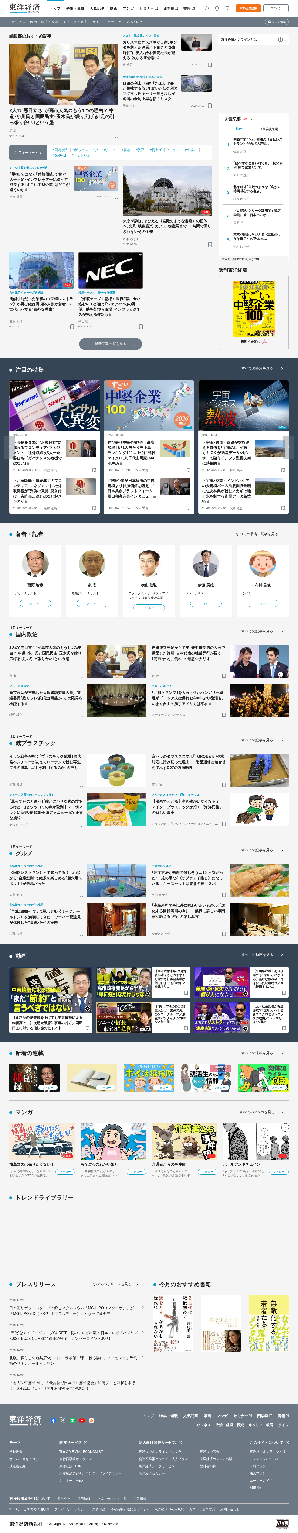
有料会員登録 (248, 8)
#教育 (140, 150)
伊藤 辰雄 (206, 585)
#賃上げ (156, 150)
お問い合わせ (230, 1509)
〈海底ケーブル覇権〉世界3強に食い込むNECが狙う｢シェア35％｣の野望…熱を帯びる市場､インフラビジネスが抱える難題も (109, 307)
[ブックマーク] (116, 136)
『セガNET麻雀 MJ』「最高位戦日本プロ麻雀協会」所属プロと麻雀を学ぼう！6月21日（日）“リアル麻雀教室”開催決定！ (72, 1385)
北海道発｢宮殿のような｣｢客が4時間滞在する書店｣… (256, 189)
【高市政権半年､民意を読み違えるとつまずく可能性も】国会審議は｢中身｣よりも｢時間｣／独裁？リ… (171, 979)
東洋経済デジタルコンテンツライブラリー (90, 1473)
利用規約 (256, 1488)
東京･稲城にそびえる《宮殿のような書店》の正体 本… (257, 237)
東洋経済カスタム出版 (216, 1459)
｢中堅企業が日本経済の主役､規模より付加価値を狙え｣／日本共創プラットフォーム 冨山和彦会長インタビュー (132, 488)
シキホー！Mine (71, 1480)
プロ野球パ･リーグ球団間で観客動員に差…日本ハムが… (257, 213)
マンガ (128, 8)
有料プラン (258, 1466)
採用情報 (83, 1499)
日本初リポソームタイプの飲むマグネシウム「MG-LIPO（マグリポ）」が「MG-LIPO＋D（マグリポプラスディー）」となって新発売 (71, 1311)
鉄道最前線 (17, 1466)
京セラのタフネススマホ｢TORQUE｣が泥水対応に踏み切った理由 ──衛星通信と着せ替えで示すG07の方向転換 (189, 762)
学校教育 (15, 1452)
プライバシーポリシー (70, 1509)
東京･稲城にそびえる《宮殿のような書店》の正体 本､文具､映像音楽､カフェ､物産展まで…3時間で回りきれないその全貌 (167, 226)
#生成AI (191, 150)
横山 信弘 (149, 585)
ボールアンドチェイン (242, 1164)
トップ (55, 8)
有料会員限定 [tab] (269, 129)
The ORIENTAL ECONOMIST (81, 1452)
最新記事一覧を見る (110, 344)
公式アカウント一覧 (112, 1499)
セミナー (146, 8)
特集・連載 (75, 8)
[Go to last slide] (9, 447)
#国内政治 (60, 150)
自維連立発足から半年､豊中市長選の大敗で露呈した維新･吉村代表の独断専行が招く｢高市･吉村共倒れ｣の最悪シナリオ (188, 653)
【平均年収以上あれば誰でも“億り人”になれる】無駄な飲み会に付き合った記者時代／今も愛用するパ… (268, 979)
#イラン (173, 150)
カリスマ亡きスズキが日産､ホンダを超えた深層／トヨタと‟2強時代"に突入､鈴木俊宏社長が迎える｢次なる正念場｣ (150, 50)
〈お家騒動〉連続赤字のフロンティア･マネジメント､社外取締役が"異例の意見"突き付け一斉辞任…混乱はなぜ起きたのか (37, 491)
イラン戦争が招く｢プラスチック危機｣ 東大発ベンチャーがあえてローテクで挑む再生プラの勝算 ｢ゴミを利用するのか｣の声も (45, 762)
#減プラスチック (85, 150)
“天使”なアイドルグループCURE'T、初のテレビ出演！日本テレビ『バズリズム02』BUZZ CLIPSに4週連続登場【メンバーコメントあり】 (73, 1335)
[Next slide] (288, 447)
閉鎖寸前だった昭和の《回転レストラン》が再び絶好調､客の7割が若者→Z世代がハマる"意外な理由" (41, 304)
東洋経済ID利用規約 (169, 1509)
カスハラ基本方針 (202, 1509)
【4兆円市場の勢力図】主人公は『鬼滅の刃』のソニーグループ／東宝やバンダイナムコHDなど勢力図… (171, 1014)
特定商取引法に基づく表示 (130, 1509)
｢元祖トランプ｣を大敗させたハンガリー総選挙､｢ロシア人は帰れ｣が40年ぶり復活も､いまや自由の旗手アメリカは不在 (188, 698)
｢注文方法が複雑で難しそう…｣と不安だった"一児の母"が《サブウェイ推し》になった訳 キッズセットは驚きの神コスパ (187, 878)
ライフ (97, 22)
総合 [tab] (239, 129)
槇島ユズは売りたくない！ (31, 1164)
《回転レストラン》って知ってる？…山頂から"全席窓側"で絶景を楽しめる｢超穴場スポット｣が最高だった (45, 878)
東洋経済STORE (71, 1466)
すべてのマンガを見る (257, 1112)
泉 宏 (92, 585)
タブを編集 (279, 22)
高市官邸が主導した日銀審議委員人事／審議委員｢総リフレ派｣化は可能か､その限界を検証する (45, 698)
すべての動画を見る (257, 955)
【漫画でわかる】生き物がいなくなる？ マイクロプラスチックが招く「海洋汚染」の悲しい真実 (187, 807)
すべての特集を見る (257, 368)
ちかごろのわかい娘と (99, 1164)
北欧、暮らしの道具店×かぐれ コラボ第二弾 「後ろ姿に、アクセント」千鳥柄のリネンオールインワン (73, 1360)
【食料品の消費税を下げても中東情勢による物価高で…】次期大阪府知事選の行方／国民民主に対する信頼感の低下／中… (47, 1023)
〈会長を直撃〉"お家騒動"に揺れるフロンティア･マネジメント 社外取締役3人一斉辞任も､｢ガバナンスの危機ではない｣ (37, 453)
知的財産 (98, 1509)
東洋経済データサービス (157, 1466)
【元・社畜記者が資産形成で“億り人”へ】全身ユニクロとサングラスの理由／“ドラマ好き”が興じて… (268, 1014)
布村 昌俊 (263, 585)
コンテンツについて (264, 1459)
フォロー (35, 603)
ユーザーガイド (261, 1480)
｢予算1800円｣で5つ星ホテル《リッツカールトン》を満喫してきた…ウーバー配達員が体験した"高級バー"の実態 (45, 917)
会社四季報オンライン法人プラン (163, 1459)
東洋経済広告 (210, 1452)
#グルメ (110, 150)
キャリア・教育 (75, 22)
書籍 (187, 8)
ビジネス (19, 22)
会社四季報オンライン (75, 1459)
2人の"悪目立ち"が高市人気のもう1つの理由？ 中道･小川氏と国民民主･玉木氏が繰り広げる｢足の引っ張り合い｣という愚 (62, 116)
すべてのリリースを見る (112, 1284)
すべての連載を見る (257, 1053)
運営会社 (63, 1499)
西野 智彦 (35, 585)
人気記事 (97, 8)
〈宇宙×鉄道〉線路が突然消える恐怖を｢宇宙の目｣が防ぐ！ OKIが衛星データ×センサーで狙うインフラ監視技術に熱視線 (226, 453)
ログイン (276, 8)
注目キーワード (26, 153)
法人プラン (258, 1473)
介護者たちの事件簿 (169, 1164)
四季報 (168, 8)
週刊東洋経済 (233, 270)
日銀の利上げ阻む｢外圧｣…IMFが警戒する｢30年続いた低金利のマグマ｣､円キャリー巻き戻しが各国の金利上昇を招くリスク (150, 91)
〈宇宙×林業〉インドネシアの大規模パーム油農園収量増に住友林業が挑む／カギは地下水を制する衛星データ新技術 (226, 491)
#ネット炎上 (81, 155)
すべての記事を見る (257, 631)
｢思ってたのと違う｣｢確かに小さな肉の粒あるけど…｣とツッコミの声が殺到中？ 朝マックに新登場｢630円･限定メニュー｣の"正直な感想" (46, 809)
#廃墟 (126, 150)
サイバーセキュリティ (25, 1459)
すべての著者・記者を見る (257, 534)
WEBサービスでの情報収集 (29, 1509)
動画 (113, 8)
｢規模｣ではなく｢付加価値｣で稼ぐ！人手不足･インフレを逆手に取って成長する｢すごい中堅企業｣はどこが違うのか (40, 182)
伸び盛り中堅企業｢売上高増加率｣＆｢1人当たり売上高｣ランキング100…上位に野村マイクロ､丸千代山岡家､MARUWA (131, 453)
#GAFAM (59, 155)
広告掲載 (139, 1499)
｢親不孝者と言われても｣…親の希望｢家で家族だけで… (258, 165)
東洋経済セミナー (152, 1473)
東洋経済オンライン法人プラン (162, 1452)
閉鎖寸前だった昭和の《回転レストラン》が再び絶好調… (258, 141)
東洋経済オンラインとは (239, 39)
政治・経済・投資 (44, 22)
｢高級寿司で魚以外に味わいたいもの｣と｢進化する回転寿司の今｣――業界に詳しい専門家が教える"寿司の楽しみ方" (188, 911)
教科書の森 (208, 1466)
